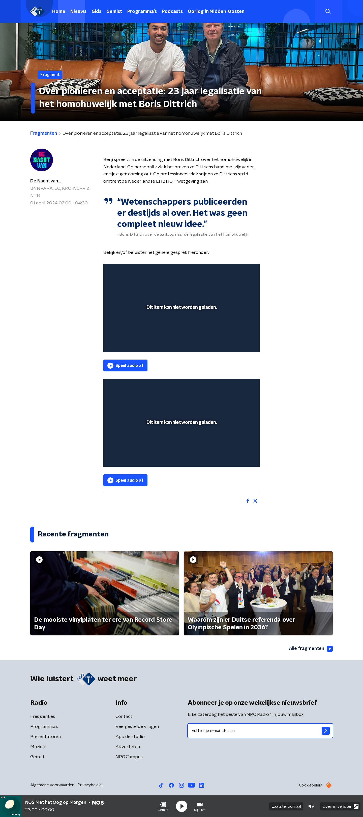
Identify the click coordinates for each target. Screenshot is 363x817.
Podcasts (172, 11)
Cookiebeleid (310, 785)
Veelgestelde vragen (137, 726)
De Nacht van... (45, 181)
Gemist (114, 11)
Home (58, 11)
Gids (96, 11)
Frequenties (42, 716)
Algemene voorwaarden (52, 785)
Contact (123, 716)
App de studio (130, 736)
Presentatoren (45, 736)
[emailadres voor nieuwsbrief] (260, 731)
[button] (163, 806)
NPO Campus (129, 757)
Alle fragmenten (311, 649)
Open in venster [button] (340, 806)
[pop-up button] (237, 341)
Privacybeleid (89, 785)
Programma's (142, 11)
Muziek (37, 747)
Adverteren (127, 747)
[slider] (180, 327)
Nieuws (78, 11)
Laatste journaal (286, 806)
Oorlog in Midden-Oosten (216, 11)
